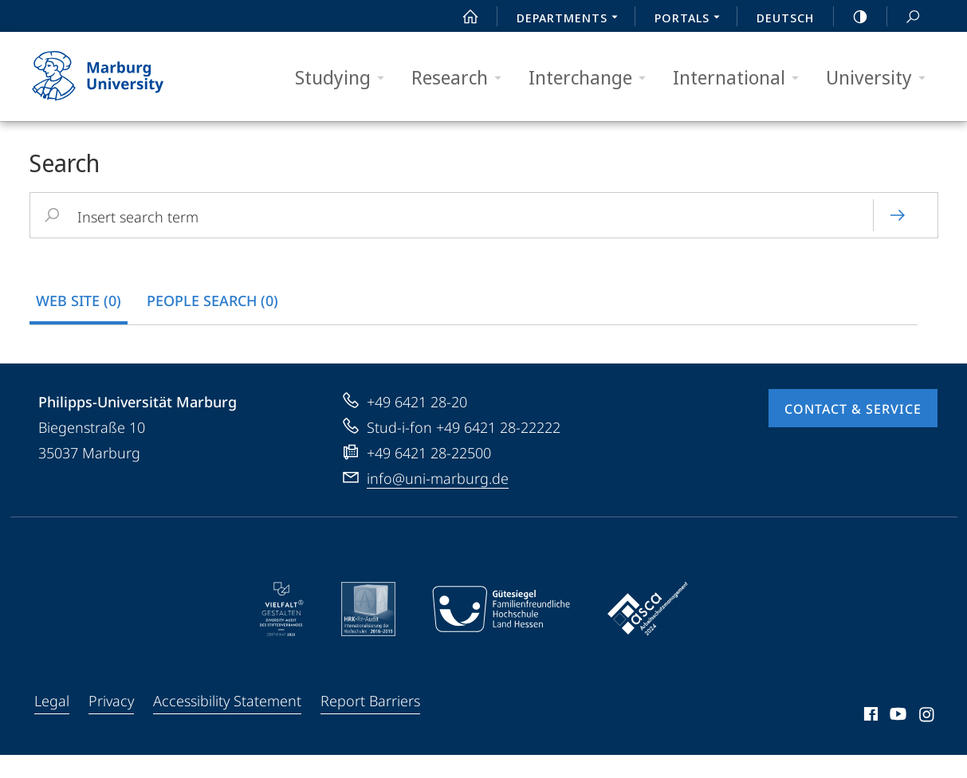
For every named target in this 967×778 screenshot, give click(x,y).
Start (461, 17)
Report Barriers (370, 723)
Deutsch (785, 18)
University (881, 78)
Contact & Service (853, 432)
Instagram (928, 739)
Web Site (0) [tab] (78, 300)
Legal (51, 723)
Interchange (592, 78)
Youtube (896, 739)
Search (904, 17)
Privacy (111, 723)
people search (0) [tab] (212, 300)
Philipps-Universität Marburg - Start (115, 76)
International (741, 78)
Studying (345, 78)
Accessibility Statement (227, 723)
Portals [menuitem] (691, 19)
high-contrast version (851, 17)
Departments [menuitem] (572, 19)
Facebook (869, 739)
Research (461, 78)
